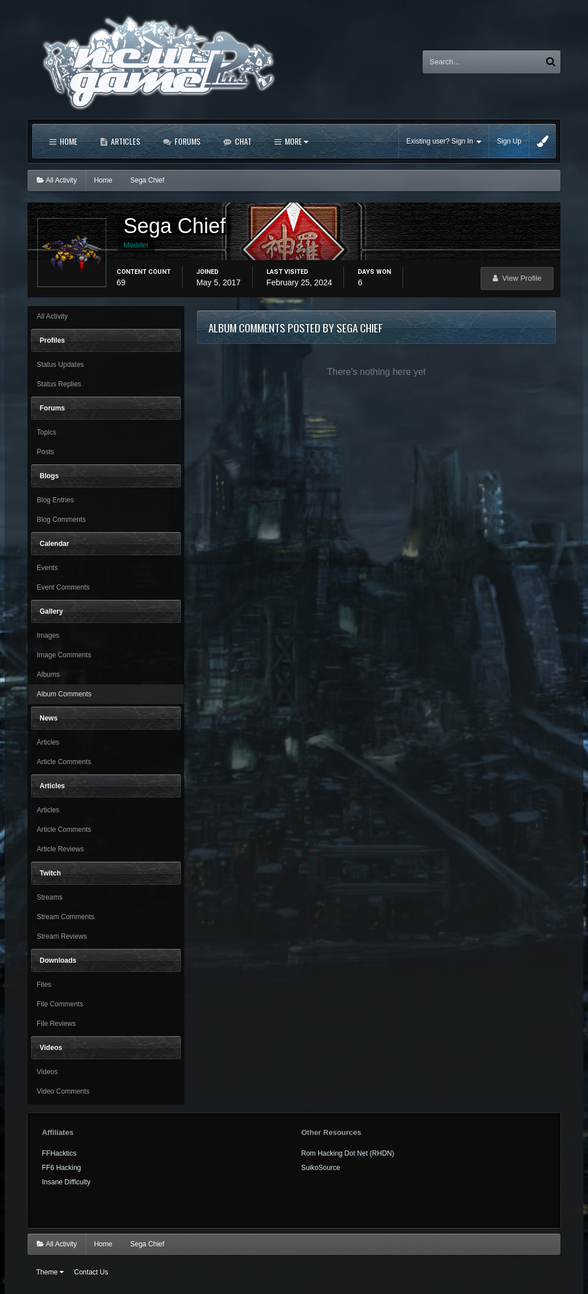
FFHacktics (59, 1153)
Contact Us (91, 1272)
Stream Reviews (62, 936)
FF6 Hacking (61, 1168)
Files (44, 985)
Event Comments (63, 587)
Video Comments (63, 1091)
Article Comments (64, 762)
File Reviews (56, 1024)
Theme (50, 1272)
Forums (186, 141)
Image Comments (64, 655)
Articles (124, 141)
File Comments (60, 1004)
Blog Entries (55, 500)
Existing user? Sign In (444, 141)
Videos (47, 1072)
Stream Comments (65, 917)
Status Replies (59, 384)
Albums (48, 675)
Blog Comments (61, 520)
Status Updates (60, 365)
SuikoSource (321, 1168)
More (295, 141)
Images (48, 635)
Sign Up (509, 141)
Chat (242, 141)
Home (68, 141)
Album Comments (64, 694)
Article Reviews (60, 849)
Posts (45, 452)
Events (47, 568)
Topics (46, 432)
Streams (50, 897)
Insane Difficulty (66, 1182)
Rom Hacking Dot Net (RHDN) (347, 1153)
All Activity (52, 316)
